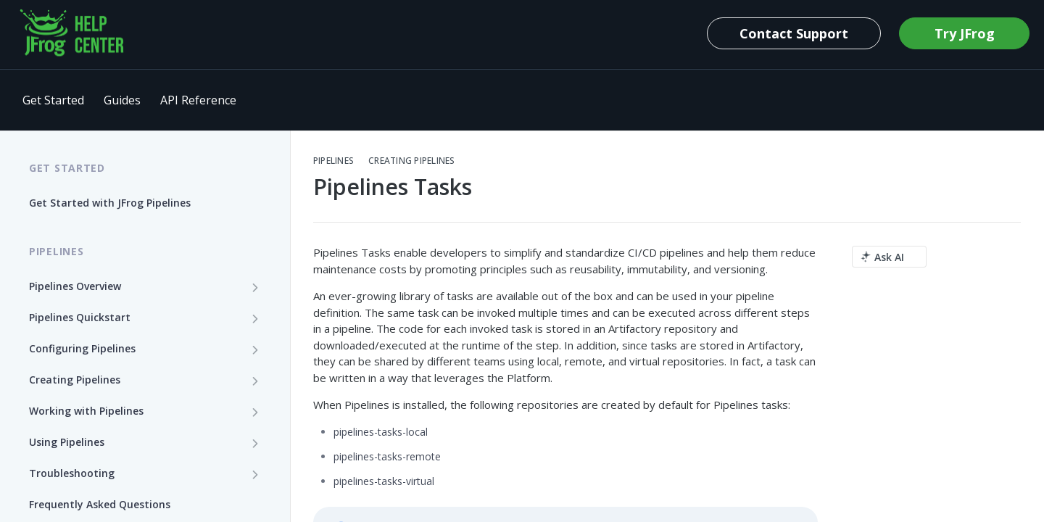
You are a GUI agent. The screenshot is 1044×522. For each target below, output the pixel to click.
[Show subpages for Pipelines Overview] (255, 287)
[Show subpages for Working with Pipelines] (255, 412)
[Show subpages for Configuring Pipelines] (255, 349)
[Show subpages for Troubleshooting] (255, 474)
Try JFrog (965, 33)
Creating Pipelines (411, 161)
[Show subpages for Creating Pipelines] (255, 380)
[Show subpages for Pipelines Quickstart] (255, 318)
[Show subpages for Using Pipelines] (255, 443)
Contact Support (794, 33)
